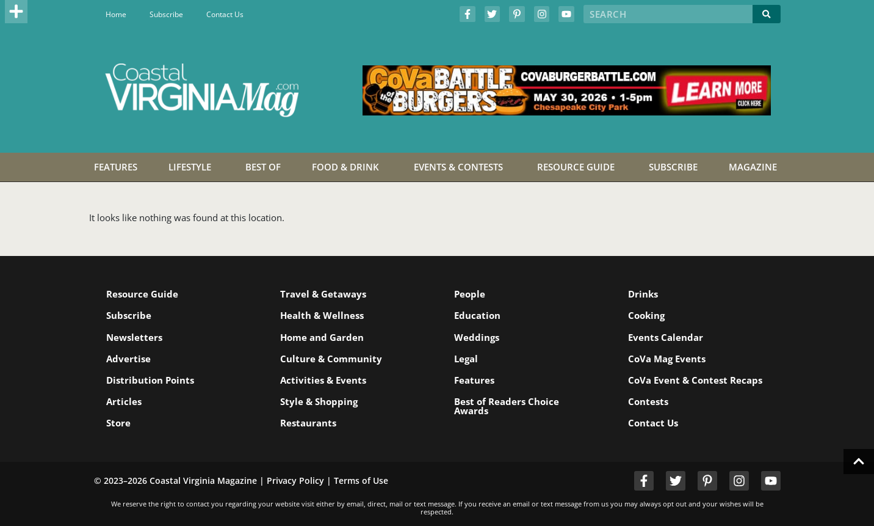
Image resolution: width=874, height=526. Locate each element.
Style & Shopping (319, 401)
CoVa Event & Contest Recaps (695, 380)
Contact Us (225, 14)
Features (474, 380)
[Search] (767, 14)
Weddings (476, 337)
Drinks (643, 294)
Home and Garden (322, 337)
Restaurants (308, 423)
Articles (124, 401)
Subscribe (166, 14)
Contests (648, 401)
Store (118, 423)
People (469, 294)
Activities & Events (323, 380)
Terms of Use (361, 480)
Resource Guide (142, 294)
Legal (466, 358)
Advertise (128, 358)
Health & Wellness (322, 315)
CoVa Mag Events (667, 358)
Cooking (646, 315)
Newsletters (134, 337)
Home (116, 14)
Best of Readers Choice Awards (506, 406)
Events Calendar (665, 337)
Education (477, 315)
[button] (16, 11)
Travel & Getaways (323, 294)
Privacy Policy (295, 480)
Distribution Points (150, 380)
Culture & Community (331, 358)
